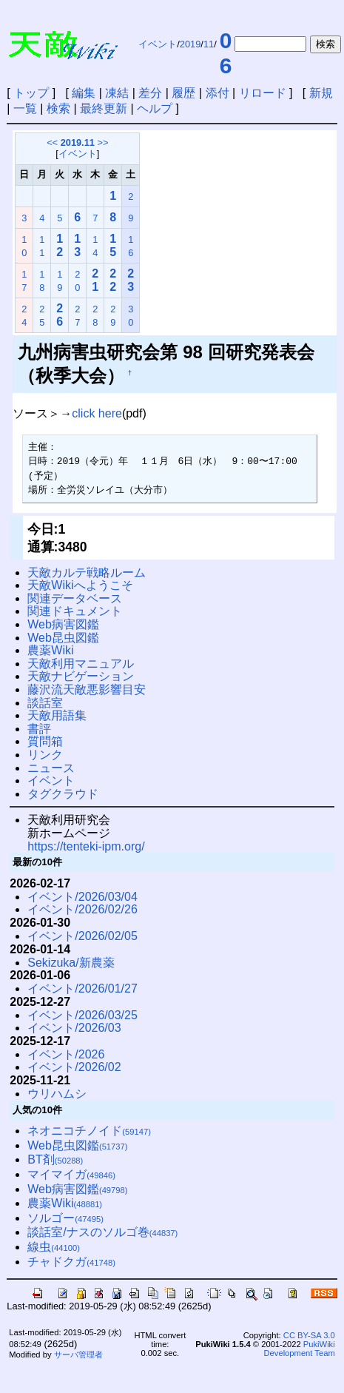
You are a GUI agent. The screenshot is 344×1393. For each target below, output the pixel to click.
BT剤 (55, 1159)
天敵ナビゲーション (80, 676)
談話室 (45, 702)
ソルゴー (65, 1218)
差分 (150, 93)
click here (97, 413)
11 (208, 44)
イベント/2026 (65, 1054)
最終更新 (103, 108)
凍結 (117, 93)
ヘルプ (154, 108)
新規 (321, 93)
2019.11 (78, 142)
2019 (190, 44)
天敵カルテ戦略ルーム (86, 572)
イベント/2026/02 (74, 1067)
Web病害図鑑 (63, 624)
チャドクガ (71, 1261)
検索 (58, 108)
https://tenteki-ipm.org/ (85, 846)
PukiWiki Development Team (299, 1348)
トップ (31, 93)
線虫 (53, 1247)
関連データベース (74, 598)
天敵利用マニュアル (80, 663)
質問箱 (45, 741)
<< (52, 142)
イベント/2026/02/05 (82, 936)
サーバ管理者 (78, 1354)
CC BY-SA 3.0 (309, 1335)
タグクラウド (62, 794)
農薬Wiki (50, 650)
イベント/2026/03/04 (82, 896)
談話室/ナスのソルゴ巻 (102, 1232)
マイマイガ (71, 1174)
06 (226, 53)
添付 (217, 93)
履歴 (183, 93)
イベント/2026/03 (74, 1027)
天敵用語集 (57, 715)
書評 (39, 728)
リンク (45, 754)
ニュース (51, 768)
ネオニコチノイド (89, 1130)
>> (102, 142)
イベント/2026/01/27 (82, 988)
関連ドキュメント (74, 611)
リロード (262, 93)
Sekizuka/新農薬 (70, 962)
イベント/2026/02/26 (82, 909)
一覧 (25, 108)
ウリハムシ (57, 1093)
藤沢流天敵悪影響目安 (86, 689)
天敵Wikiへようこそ (79, 585)
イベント (157, 44)
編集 (83, 93)
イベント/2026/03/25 (82, 1015)
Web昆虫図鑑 (63, 637)
